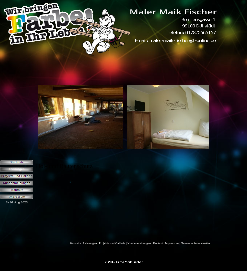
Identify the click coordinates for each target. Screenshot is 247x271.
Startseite (75, 243)
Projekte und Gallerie (112, 243)
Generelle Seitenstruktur (196, 243)
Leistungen (90, 243)
